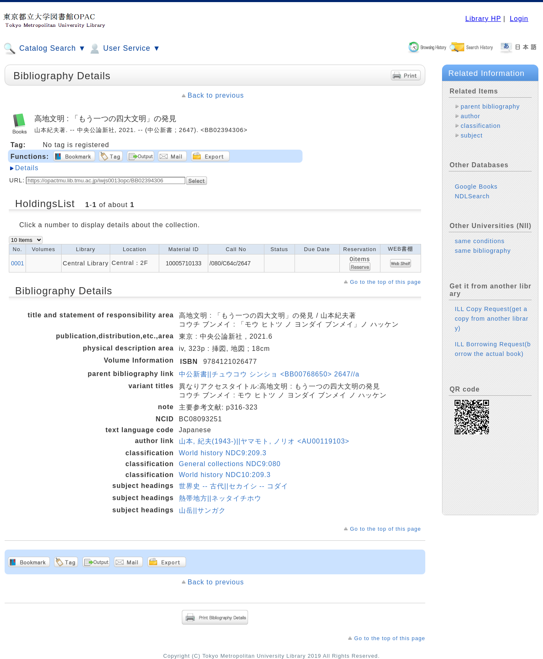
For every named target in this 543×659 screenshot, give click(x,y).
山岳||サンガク (202, 510)
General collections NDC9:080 (230, 463)
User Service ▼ (124, 48)
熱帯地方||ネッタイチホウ (220, 498)
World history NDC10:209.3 (225, 474)
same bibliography (483, 250)
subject (471, 135)
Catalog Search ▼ (44, 48)
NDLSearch (472, 196)
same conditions (479, 241)
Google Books (476, 186)
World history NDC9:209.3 (223, 453)
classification (480, 125)
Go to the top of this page (385, 282)
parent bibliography (490, 106)
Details (27, 167)
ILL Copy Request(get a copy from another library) (491, 319)
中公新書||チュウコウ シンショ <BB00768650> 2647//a (269, 374)
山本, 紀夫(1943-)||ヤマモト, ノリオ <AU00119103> (264, 441)
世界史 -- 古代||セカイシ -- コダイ (233, 486)
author (470, 116)
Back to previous (216, 95)
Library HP (483, 18)
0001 (17, 263)
